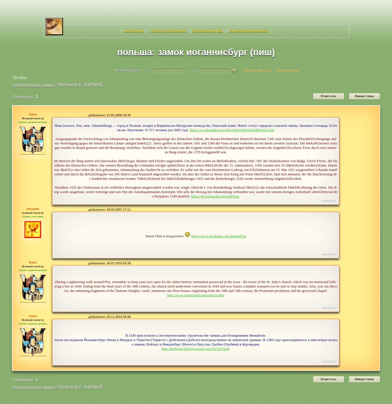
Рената (33, 114)
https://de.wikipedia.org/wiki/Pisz (215, 196)
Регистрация (288, 70)
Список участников (168, 30)
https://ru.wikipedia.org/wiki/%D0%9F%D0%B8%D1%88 (232, 130)
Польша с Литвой (80, 84)
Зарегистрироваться (249, 30)
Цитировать (329, 200)
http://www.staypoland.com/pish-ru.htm (195, 295)
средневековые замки (33, 84)
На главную (133, 30)
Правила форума (207, 30)
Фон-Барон (32, 208)
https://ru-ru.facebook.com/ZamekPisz (218, 236)
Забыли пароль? (256, 70)
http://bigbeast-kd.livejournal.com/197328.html (196, 349)
